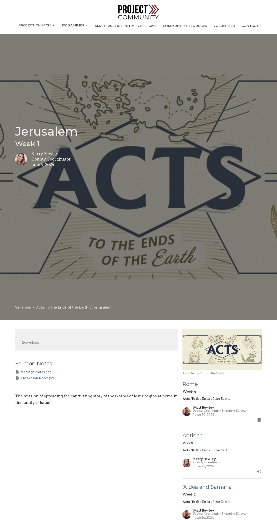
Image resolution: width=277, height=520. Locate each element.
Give (152, 26)
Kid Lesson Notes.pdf (35, 378)
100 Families (75, 25)
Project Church (36, 25)
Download (30, 342)
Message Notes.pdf (33, 372)
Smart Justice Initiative (118, 26)
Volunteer (224, 26)
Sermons (23, 307)
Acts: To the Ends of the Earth (62, 307)
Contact (250, 26)
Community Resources (185, 26)
